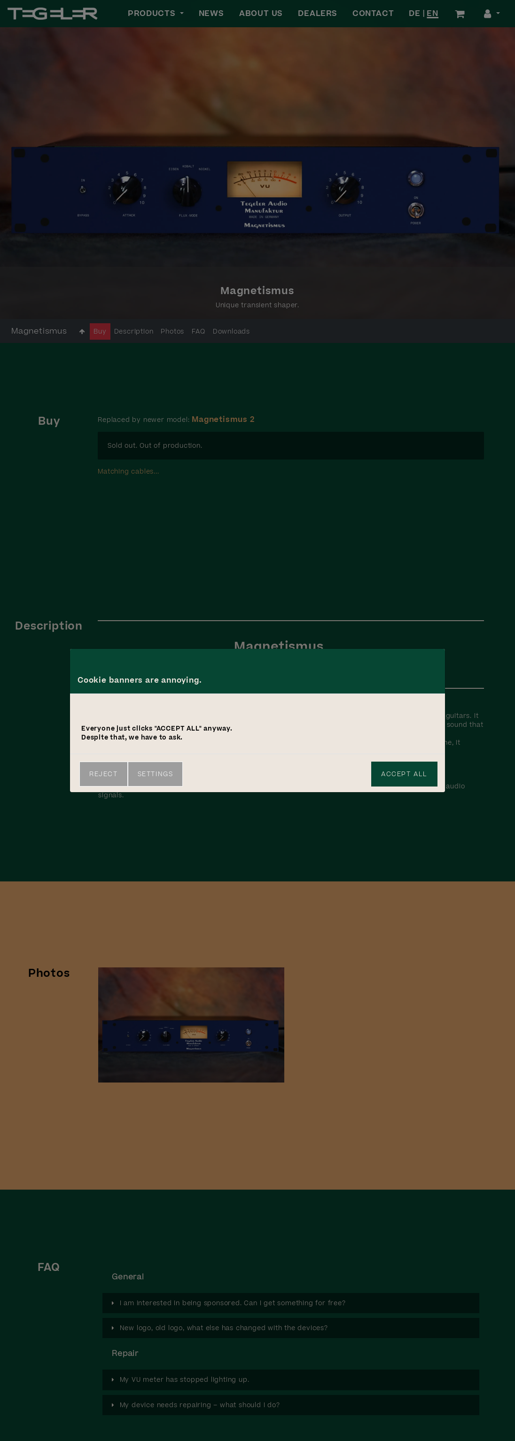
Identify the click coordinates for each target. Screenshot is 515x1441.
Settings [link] (155, 774)
